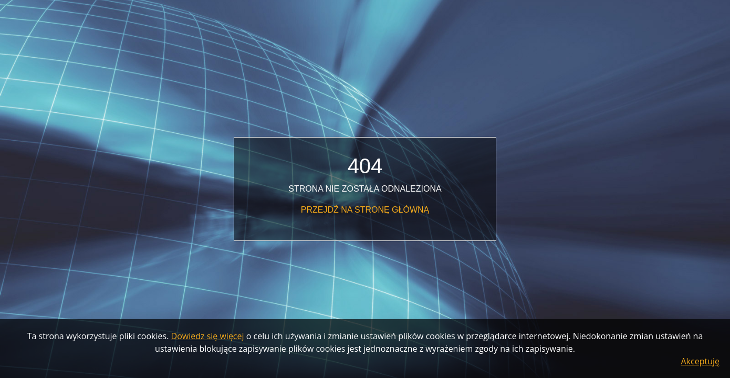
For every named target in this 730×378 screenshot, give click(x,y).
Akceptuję (700, 361)
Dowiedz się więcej (207, 336)
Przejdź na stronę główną (365, 209)
